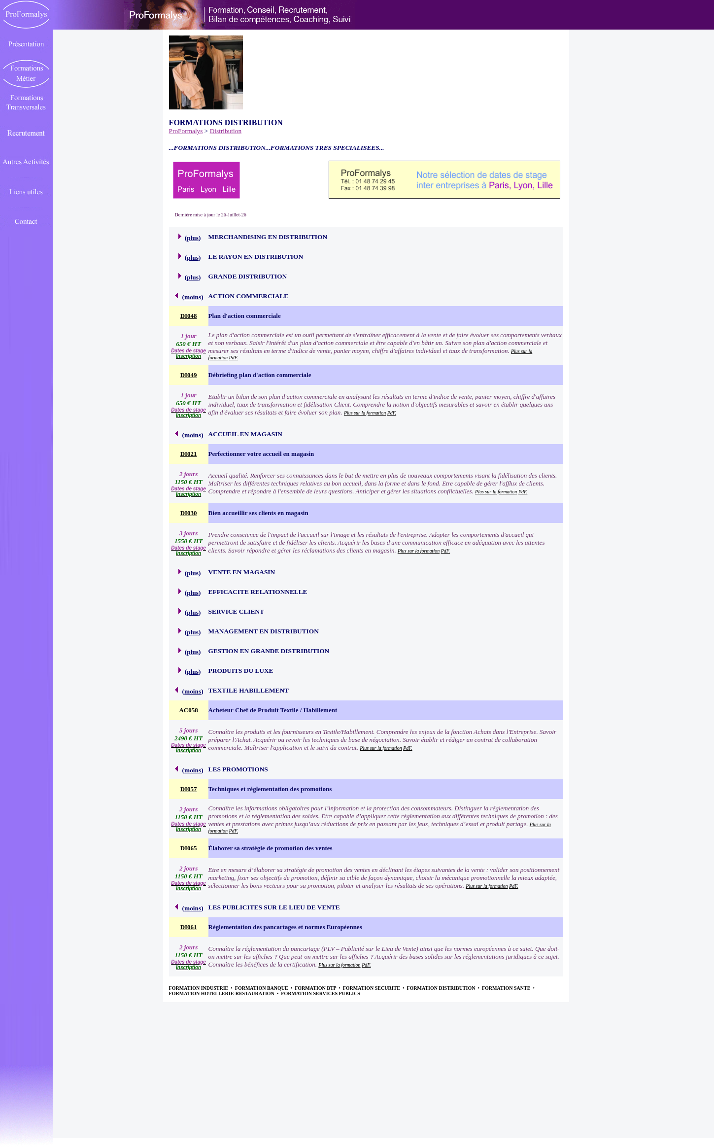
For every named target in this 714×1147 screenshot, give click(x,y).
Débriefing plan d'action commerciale (259, 375)
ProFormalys (186, 131)
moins (192, 297)
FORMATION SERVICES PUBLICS (320, 993)
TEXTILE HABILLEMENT (248, 690)
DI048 (188, 315)
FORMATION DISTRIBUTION (441, 988)
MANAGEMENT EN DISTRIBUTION (263, 631)
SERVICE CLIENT (236, 611)
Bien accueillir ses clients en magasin (258, 513)
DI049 (188, 375)
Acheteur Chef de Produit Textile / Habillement (273, 710)
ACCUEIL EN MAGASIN (245, 434)
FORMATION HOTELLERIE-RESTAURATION (222, 993)
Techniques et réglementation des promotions (270, 789)
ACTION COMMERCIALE (248, 296)
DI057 (188, 789)
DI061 (188, 927)
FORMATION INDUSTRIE (199, 988)
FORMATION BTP (316, 988)
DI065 (188, 848)
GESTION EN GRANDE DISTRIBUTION (269, 651)
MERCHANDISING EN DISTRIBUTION (267, 237)
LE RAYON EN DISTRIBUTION (255, 256)
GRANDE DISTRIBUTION (247, 276)
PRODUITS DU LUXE (240, 670)
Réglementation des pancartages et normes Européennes (285, 927)
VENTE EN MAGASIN (241, 572)
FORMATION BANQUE (262, 988)
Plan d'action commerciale (244, 315)
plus (193, 238)
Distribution (225, 131)
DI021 (188, 453)
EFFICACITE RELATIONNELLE (257, 591)
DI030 (188, 513)
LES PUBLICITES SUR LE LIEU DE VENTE (274, 907)
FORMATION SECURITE (372, 988)
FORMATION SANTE (507, 988)
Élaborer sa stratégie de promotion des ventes (270, 848)
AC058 (188, 710)
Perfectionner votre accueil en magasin (261, 453)
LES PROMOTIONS (238, 769)
